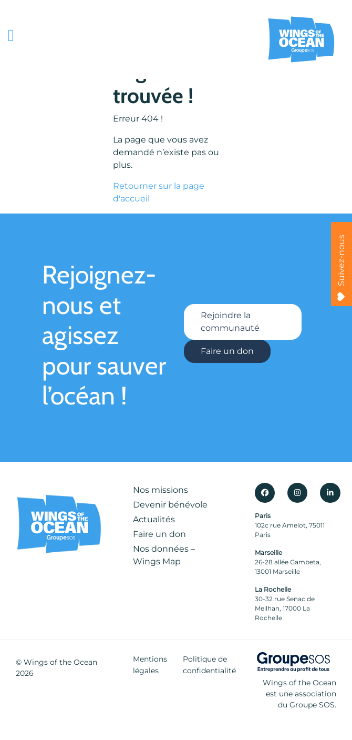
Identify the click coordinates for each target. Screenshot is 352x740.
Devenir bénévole (170, 505)
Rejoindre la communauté (230, 321)
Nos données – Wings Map (164, 555)
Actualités (154, 519)
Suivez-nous (341, 268)
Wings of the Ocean (60, 662)
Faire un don (227, 351)
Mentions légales (150, 664)
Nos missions (160, 490)
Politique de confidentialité (209, 664)
